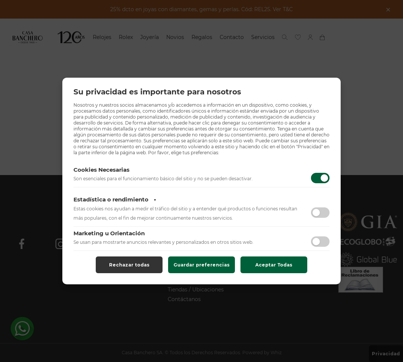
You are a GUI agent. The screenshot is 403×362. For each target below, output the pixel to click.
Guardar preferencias (202, 265)
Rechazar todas (129, 265)
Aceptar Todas (273, 265)
